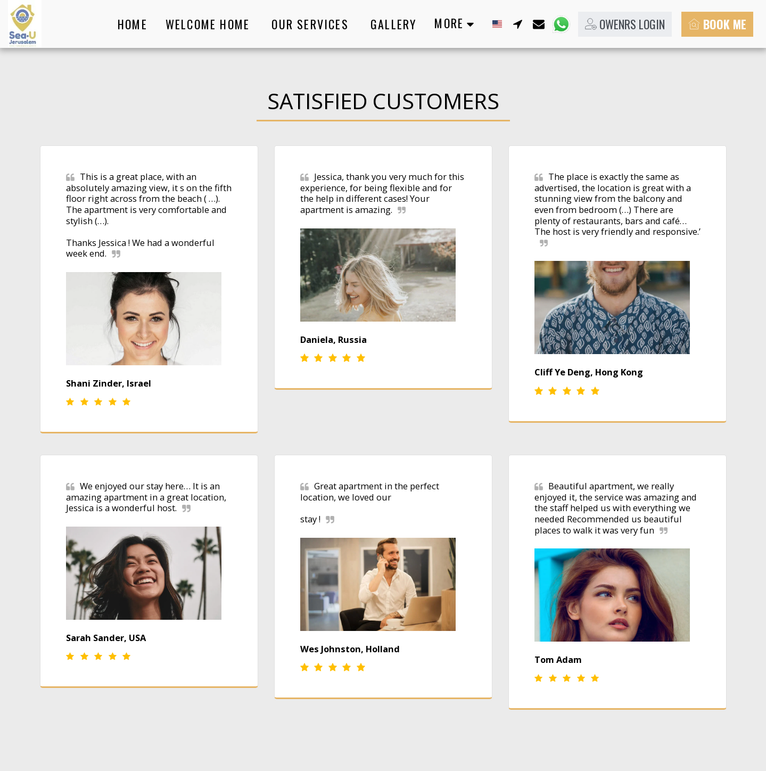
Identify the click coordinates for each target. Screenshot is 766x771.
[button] (517, 24)
